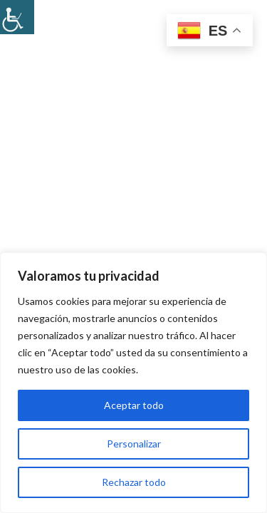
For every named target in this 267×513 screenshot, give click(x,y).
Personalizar (134, 443)
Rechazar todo (134, 482)
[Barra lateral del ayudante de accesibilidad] (17, 17)
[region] (133, 382)
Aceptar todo (134, 405)
